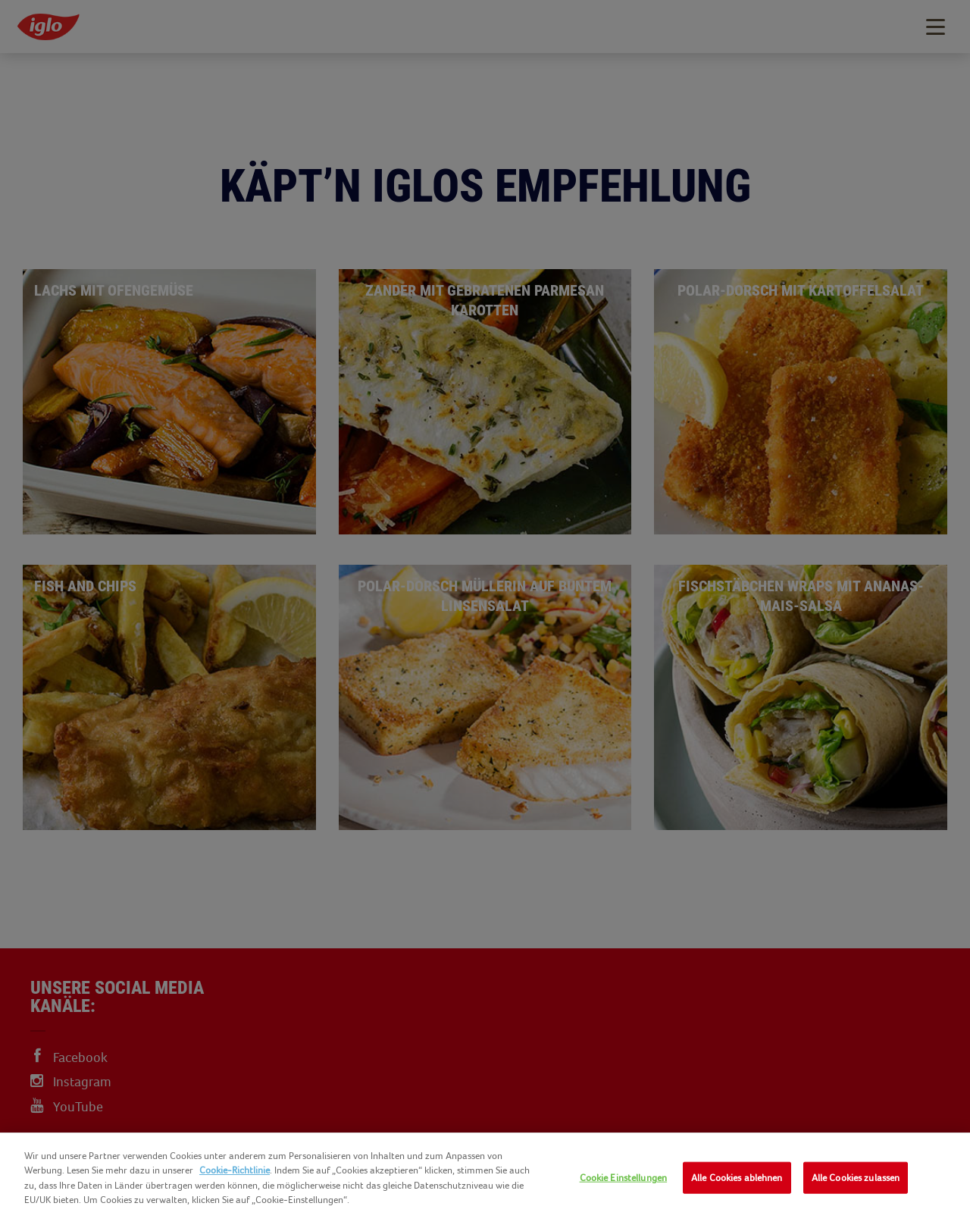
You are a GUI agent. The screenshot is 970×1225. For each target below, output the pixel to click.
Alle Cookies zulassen (856, 1177)
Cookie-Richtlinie (234, 1170)
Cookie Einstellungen (624, 1177)
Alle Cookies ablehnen (737, 1177)
